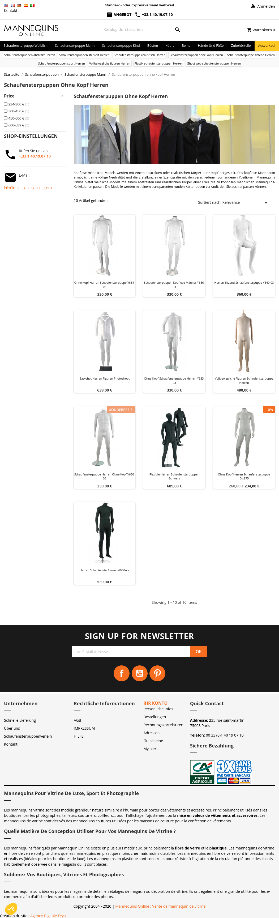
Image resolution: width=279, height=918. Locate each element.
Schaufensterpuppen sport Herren (61, 63)
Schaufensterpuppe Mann (75, 45)
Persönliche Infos (158, 708)
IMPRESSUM (84, 728)
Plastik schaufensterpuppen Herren (159, 63)
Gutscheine (153, 740)
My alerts (152, 748)
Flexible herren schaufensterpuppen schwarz (174, 476)
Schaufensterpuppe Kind (121, 45)
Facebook (122, 673)
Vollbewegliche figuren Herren (109, 63)
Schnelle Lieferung (20, 720)
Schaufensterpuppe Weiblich (26, 45)
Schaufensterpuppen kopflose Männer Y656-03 (174, 284)
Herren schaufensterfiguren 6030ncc (105, 570)
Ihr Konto (156, 703)
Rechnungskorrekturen (163, 724)
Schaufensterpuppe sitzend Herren (251, 55)
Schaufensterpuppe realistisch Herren (139, 55)
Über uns (12, 728)
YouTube (140, 673)
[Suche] (141, 29)
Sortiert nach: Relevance (219, 202)
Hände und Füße (211, 45)
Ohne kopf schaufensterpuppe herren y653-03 (174, 380)
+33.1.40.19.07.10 (154, 14)
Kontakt (11, 10)
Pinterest (157, 673)
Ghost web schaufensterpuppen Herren (214, 63)
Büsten (152, 45)
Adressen (152, 732)
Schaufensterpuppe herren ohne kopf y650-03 (104, 476)
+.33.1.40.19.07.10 (35, 156)
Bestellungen (155, 716)
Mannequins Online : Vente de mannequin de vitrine (160, 906)
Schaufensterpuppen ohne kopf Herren (196, 55)
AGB (77, 720)
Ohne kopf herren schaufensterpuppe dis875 (244, 476)
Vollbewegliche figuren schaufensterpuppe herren (244, 380)
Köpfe (169, 45)
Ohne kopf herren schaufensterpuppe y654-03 (104, 284)
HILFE (79, 736)
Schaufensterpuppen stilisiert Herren (84, 55)
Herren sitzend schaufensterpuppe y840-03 (244, 282)
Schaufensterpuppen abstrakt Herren (29, 55)
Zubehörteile (241, 45)
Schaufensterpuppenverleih (28, 736)
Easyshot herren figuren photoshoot (105, 378)
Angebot (119, 14)
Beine (186, 45)
